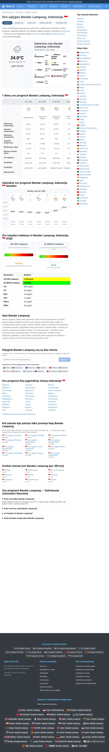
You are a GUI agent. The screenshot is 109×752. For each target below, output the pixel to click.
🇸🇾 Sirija (80, 180)
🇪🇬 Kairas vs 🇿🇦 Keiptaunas (13, 368)
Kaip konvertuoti (7, 12)
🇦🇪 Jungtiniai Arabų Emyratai (88, 105)
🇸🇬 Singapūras (82, 177)
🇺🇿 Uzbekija (81, 201)
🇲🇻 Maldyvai (81, 145)
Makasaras (29, 390)
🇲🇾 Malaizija (81, 143)
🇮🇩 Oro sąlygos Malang (35, 454)
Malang (51, 393)
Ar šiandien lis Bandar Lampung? (18, 513)
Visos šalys (44, 683)
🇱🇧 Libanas (81, 137)
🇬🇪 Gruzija (81, 76)
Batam (4, 393)
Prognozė (7, 23)
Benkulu (28, 407)
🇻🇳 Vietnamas (82, 204)
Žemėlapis (43, 676)
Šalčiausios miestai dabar (85, 669)
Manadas (5, 404)
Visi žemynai (44, 680)
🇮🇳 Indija (80, 82)
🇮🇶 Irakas (80, 87)
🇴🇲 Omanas (81, 157)
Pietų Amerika (79, 6)
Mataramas (52, 404)
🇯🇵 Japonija (81, 96)
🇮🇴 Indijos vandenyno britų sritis (89, 84)
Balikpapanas (7, 399)
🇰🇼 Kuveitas (81, 131)
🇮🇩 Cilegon (12, 471)
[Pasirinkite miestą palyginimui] (30, 359)
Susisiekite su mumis (47, 669)
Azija (43, 6)
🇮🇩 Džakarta (12, 476)
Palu (4, 410)
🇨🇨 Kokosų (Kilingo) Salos (87, 128)
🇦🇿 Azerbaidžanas (84, 58)
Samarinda (6, 396)
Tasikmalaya (30, 396)
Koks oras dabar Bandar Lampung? (19, 499)
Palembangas (53, 388)
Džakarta (5, 385)
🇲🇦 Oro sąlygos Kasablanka (56, 656)
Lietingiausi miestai (82, 673)
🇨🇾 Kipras (80, 122)
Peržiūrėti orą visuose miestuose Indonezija (18, 414)
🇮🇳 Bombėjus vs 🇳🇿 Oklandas (33, 371)
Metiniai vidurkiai (45, 23)
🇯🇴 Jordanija (81, 102)
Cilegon (28, 404)
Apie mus (43, 666)
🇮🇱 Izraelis (81, 93)
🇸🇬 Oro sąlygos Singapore (53, 652)
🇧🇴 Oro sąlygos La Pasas (35, 656)
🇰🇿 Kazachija (82, 116)
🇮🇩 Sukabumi (12, 480)
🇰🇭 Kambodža (82, 111)
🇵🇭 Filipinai (81, 73)
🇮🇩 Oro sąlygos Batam (58, 447)
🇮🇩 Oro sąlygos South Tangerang (35, 448)
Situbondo (29, 399)
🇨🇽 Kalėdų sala (83, 108)
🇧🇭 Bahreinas (82, 61)
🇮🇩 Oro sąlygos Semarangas (12, 448)
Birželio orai (19, 23)
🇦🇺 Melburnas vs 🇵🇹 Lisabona (36, 368)
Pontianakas (53, 399)
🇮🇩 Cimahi (58, 480)
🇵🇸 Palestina (82, 163)
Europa (53, 6)
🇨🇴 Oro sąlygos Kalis (75, 656)
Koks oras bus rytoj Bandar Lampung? (20, 509)
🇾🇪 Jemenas (81, 99)
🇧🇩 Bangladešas (83, 64)
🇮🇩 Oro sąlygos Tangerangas (35, 442)
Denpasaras (52, 396)
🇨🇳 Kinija (80, 119)
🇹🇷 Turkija (81, 195)
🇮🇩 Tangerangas (35, 471)
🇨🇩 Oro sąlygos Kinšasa (87, 648)
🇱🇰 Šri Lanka (82, 183)
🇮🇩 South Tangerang (58, 471)
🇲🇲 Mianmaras (82, 148)
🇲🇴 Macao (81, 140)
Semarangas (7, 390)
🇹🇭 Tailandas (82, 189)
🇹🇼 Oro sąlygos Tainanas (73, 652)
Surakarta (52, 402)
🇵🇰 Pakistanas (82, 160)
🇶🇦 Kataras (81, 113)
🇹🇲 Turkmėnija (82, 198)
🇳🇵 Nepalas (81, 154)
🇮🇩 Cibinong (58, 476)
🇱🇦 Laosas (81, 134)
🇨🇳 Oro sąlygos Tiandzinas (94, 652)
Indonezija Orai (61, 23)
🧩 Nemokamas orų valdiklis (50, 690)
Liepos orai (31, 23)
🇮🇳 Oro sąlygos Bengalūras (42, 648)
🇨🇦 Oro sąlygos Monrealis (14, 652)
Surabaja (28, 385)
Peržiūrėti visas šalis (75, 2)
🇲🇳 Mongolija (82, 151)
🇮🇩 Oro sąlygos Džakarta (12, 436)
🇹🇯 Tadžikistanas (83, 186)
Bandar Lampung (83, 44)
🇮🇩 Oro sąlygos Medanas (12, 441)
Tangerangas (30, 388)
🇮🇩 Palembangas (35, 480)
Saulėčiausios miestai (83, 680)
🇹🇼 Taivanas (81, 192)
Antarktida (32, 6)
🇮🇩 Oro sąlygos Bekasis (58, 436)
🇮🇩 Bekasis (35, 476)
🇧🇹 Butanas (81, 70)
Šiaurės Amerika (95, 6)
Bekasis (51, 385)
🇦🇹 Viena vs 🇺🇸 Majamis (11, 371)
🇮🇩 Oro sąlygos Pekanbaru (12, 454)
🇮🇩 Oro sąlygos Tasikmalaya (58, 455)
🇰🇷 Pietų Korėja (83, 166)
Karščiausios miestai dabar (85, 666)
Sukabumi (52, 410)
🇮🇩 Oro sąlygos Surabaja (35, 436)
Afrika (20, 6)
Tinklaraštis (44, 673)
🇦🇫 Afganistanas (83, 52)
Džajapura (6, 407)
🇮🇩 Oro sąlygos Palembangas (58, 442)
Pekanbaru (29, 393)
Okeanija (65, 6)
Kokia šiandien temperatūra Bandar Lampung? (24, 518)
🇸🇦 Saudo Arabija (83, 172)
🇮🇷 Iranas (80, 90)
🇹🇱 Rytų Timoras (83, 169)
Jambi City (6, 402)
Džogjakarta (52, 407)
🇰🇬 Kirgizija (81, 125)
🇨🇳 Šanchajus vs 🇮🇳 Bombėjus (57, 371)
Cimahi (28, 402)
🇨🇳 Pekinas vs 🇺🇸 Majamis (58, 368)
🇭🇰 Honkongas (82, 79)
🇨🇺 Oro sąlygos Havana (22, 648)
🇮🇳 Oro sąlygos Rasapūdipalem (65, 648)
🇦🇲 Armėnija (81, 55)
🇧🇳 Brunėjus (81, 67)
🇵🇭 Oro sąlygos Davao (33, 652)
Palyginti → (64, 359)
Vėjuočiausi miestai (83, 676)
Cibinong (28, 410)
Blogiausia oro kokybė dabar (86, 683)
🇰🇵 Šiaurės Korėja (84, 175)
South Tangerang (54, 390)
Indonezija (19, 12)
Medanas (5, 388)
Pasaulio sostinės (46, 687)
